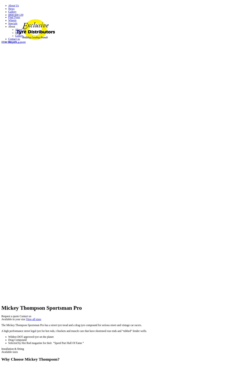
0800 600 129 (15, 14)
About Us (13, 5)
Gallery (12, 11)
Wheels (12, 20)
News (11, 8)
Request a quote (17, 42)
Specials (12, 23)
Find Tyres (14, 17)
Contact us (14, 38)
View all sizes (33, 319)
